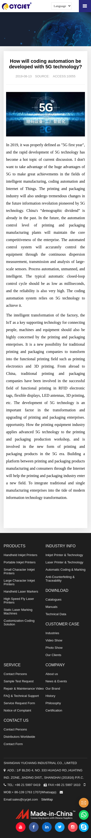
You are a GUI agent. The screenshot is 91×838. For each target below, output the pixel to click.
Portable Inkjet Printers (20, 562)
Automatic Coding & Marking (66, 569)
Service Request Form (19, 703)
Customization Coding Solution (19, 622)
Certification (54, 710)
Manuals (52, 607)
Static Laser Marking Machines (18, 611)
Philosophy (53, 703)
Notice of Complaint (17, 710)
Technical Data (56, 614)
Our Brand (53, 688)
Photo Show (54, 647)
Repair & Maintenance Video (24, 688)
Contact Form (13, 744)
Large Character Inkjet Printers (19, 582)
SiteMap (47, 799)
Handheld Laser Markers (21, 591)
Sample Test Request (18, 681)
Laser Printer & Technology (64, 562)
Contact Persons (15, 674)
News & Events (56, 681)
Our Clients (53, 655)
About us (52, 674)
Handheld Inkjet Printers (20, 555)
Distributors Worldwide (19, 737)
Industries (52, 633)
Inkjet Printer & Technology (64, 555)
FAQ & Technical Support (21, 696)
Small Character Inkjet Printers (19, 571)
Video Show (54, 640)
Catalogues (54, 599)
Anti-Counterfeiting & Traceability (60, 578)
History (50, 696)
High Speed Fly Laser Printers (19, 600)
